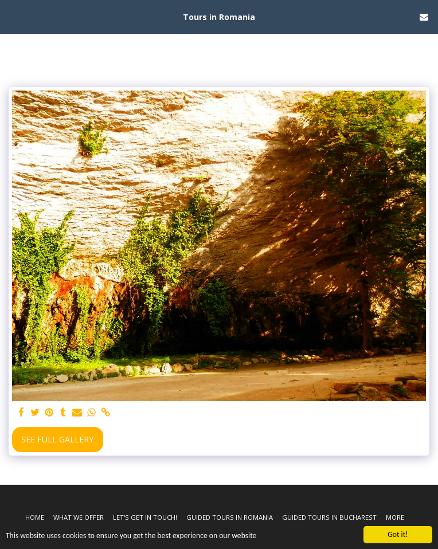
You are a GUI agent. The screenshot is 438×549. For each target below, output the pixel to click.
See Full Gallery (57, 439)
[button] (12, 16)
